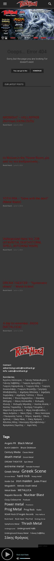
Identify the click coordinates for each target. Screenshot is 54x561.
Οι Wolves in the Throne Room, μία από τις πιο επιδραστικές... (26, 159)
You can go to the (20, 71)
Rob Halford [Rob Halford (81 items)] (40, 514)
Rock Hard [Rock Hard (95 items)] (9, 519)
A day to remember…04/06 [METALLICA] (20, 325)
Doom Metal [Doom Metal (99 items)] (28, 457)
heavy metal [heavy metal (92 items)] (36, 476)
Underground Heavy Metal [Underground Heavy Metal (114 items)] (16, 533)
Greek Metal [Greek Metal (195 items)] (12, 471)
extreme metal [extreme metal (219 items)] (14, 466)
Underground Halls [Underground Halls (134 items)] (26, 528)
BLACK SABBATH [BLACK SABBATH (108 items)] (12, 447)
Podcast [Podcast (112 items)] (26, 499)
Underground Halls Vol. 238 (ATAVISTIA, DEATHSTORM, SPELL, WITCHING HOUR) (22, 242)
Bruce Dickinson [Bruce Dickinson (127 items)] (28, 447)
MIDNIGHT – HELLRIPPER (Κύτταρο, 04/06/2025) (21, 119)
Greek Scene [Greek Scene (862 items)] (33, 471)
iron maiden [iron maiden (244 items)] (24, 480)
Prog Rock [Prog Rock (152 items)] (29, 509)
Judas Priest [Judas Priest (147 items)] (40, 481)
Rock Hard (7, 125)
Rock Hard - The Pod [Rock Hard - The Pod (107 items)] (24, 519)
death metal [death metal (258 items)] (13, 456)
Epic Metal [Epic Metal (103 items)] (28, 461)
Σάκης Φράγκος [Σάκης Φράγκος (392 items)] (16, 537)
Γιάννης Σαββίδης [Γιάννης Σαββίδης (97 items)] (37, 533)
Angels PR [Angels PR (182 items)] (10, 443)
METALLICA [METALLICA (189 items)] (24, 490)
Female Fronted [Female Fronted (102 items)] (32, 466)
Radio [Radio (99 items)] (39, 510)
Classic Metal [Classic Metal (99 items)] (27, 452)
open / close (42, 546)
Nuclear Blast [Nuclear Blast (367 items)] (34, 494)
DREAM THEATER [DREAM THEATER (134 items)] (13, 461)
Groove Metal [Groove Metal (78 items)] (10, 476)
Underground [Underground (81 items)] (10, 528)
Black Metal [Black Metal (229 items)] (25, 443)
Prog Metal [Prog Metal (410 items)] (13, 509)
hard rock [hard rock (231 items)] (23, 476)
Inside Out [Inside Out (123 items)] (9, 481)
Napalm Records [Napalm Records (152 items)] (13, 495)
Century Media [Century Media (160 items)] (12, 452)
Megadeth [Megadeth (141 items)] (10, 485)
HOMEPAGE (37, 71)
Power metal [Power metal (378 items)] (14, 504)
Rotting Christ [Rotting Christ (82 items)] (40, 519)
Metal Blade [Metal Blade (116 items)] (10, 490)
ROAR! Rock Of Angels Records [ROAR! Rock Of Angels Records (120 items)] (19, 514)
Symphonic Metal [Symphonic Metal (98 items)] (12, 524)
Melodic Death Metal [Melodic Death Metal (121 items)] (27, 485)
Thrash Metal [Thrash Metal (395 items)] (31, 523)
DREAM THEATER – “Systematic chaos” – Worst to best (25, 284)
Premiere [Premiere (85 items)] (29, 505)
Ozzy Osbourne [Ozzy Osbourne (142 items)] (13, 499)
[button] (5, 4)
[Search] (50, 4)
